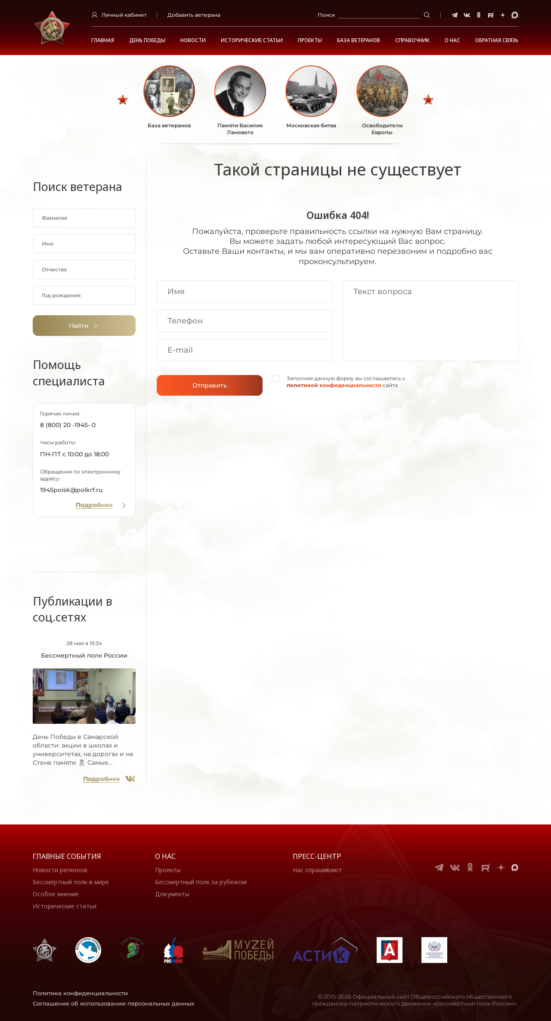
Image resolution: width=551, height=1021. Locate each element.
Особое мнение (56, 894)
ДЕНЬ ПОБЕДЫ (147, 40)
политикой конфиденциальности (334, 385)
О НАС (452, 40)
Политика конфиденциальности (80, 993)
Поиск (326, 15)
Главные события (67, 856)
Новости (193, 40)
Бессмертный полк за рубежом (201, 882)
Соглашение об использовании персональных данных (113, 1003)
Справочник (412, 40)
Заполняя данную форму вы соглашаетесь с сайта (346, 381)
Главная (102, 40)
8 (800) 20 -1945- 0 (68, 425)
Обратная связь (496, 40)
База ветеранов (358, 40)
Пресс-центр (317, 856)
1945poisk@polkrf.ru (71, 490)
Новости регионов (60, 870)
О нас (165, 856)
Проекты (310, 40)
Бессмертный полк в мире (71, 882)
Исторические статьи (252, 40)
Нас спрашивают (317, 870)
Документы (172, 894)
